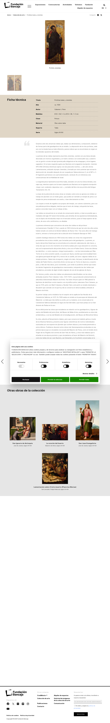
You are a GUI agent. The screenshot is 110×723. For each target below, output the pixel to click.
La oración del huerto (55, 443)
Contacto (40, 706)
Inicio (9, 15)
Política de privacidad (27, 715)
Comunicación (59, 703)
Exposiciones (40, 5)
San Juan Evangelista (87, 443)
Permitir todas (84, 379)
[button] (104, 5)
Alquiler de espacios (85, 8)
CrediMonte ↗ (42, 695)
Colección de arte (19, 15)
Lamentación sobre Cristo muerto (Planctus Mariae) (55, 487)
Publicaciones (42, 703)
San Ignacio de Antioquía (23, 443)
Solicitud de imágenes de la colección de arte (62, 699)
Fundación (89, 5)
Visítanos (78, 5)
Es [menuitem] (103, 8)
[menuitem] (104, 8)
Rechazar (26, 379)
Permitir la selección (55, 379)
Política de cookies (12, 715)
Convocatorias (54, 5)
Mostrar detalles (88, 373)
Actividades (67, 5)
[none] (104, 8)
